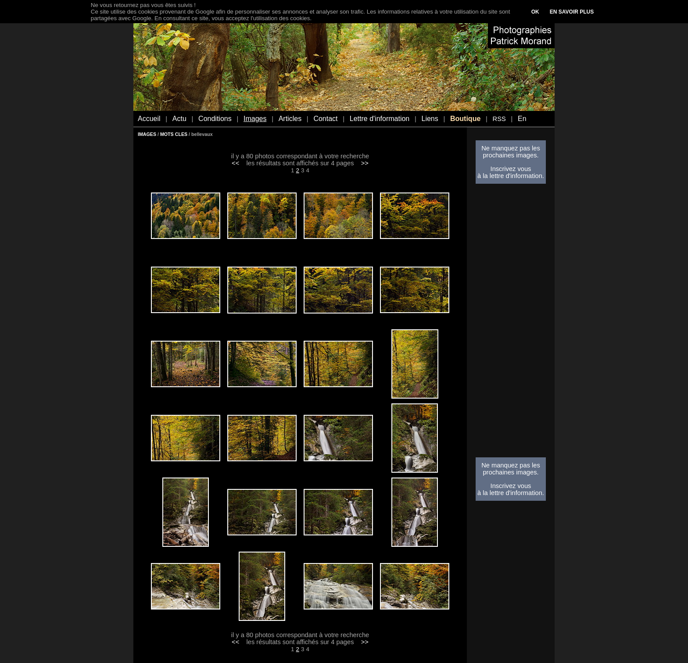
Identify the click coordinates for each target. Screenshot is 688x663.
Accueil (149, 118)
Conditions (215, 118)
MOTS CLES (173, 134)
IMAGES (147, 134)
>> (365, 163)
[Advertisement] (511, 323)
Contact (325, 118)
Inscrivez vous (511, 168)
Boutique (465, 118)
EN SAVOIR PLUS (572, 12)
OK (535, 12)
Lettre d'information (379, 118)
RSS (499, 118)
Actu (179, 118)
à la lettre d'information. (510, 175)
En (522, 118)
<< (235, 163)
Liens (429, 118)
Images (255, 118)
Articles (290, 118)
